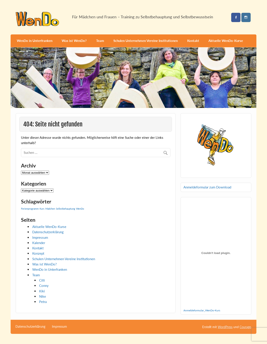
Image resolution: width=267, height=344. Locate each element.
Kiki (42, 291)
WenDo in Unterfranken (34, 41)
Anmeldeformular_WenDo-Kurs (201, 310)
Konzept (38, 253)
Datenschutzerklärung (48, 232)
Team (100, 41)
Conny (44, 286)
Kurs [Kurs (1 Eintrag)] (42, 208)
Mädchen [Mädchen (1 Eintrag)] (50, 208)
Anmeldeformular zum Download (207, 187)
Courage (245, 327)
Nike (42, 296)
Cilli (42, 280)
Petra (43, 302)
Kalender (38, 243)
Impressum (40, 237)
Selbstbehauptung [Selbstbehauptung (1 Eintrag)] (65, 208)
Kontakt (193, 41)
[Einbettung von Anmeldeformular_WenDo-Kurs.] (215, 253)
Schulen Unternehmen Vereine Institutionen (145, 41)
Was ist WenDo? (74, 41)
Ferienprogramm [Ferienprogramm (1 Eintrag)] (30, 208)
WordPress (225, 327)
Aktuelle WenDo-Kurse (225, 41)
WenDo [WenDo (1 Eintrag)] (80, 208)
